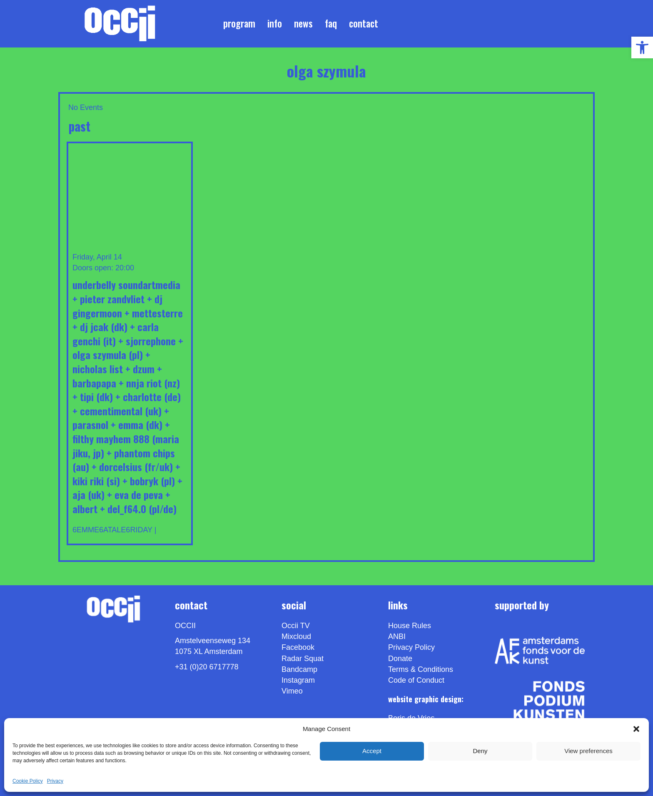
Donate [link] (400, 658)
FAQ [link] (331, 23)
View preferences (588, 750)
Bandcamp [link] (299, 669)
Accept (371, 750)
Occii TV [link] (296, 625)
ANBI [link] (397, 636)
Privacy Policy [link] (411, 647)
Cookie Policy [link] (27, 781)
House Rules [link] (409, 625)
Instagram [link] (298, 680)
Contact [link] (363, 23)
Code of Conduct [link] (416, 680)
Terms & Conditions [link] (420, 669)
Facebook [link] (298, 647)
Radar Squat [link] (303, 658)
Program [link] (239, 23)
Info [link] (274, 23)
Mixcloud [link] (296, 636)
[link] (642, 47)
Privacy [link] (55, 781)
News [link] (303, 23)
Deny (480, 750)
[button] (636, 729)
